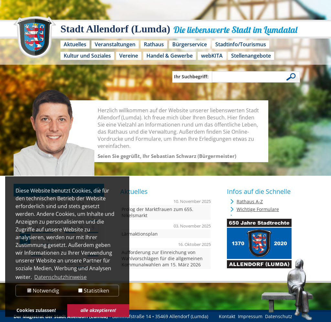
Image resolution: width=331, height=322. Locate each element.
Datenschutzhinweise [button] (60, 277)
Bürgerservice (189, 44)
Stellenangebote (251, 55)
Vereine (128, 55)
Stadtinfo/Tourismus (240, 44)
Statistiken (93, 290)
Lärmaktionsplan (140, 234)
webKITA (212, 55)
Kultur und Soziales (87, 55)
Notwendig (43, 290)
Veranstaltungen (115, 44)
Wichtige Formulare (258, 209)
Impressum (250, 316)
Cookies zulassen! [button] (36, 310)
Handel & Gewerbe (169, 55)
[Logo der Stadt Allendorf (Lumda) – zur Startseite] (34, 40)
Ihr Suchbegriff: (191, 76)
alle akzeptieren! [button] (98, 310)
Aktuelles (75, 44)
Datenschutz (278, 316)
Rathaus (154, 44)
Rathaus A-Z (250, 201)
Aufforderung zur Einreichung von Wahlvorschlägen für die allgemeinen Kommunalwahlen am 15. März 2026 (162, 258)
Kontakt (227, 316)
